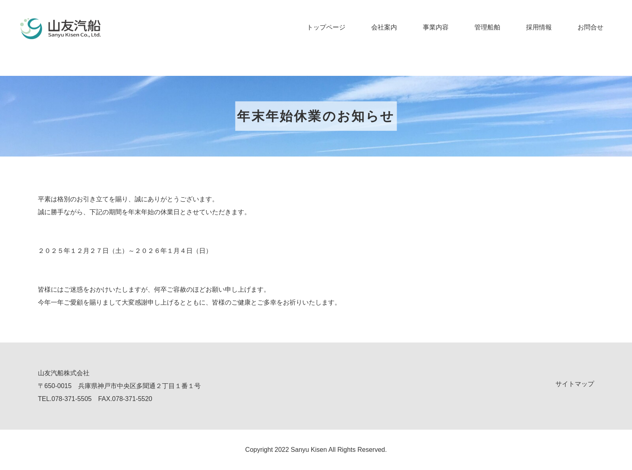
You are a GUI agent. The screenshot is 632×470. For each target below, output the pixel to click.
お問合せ (590, 27)
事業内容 (436, 27)
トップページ (326, 27)
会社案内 (384, 27)
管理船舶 (487, 27)
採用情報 (539, 27)
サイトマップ (574, 383)
